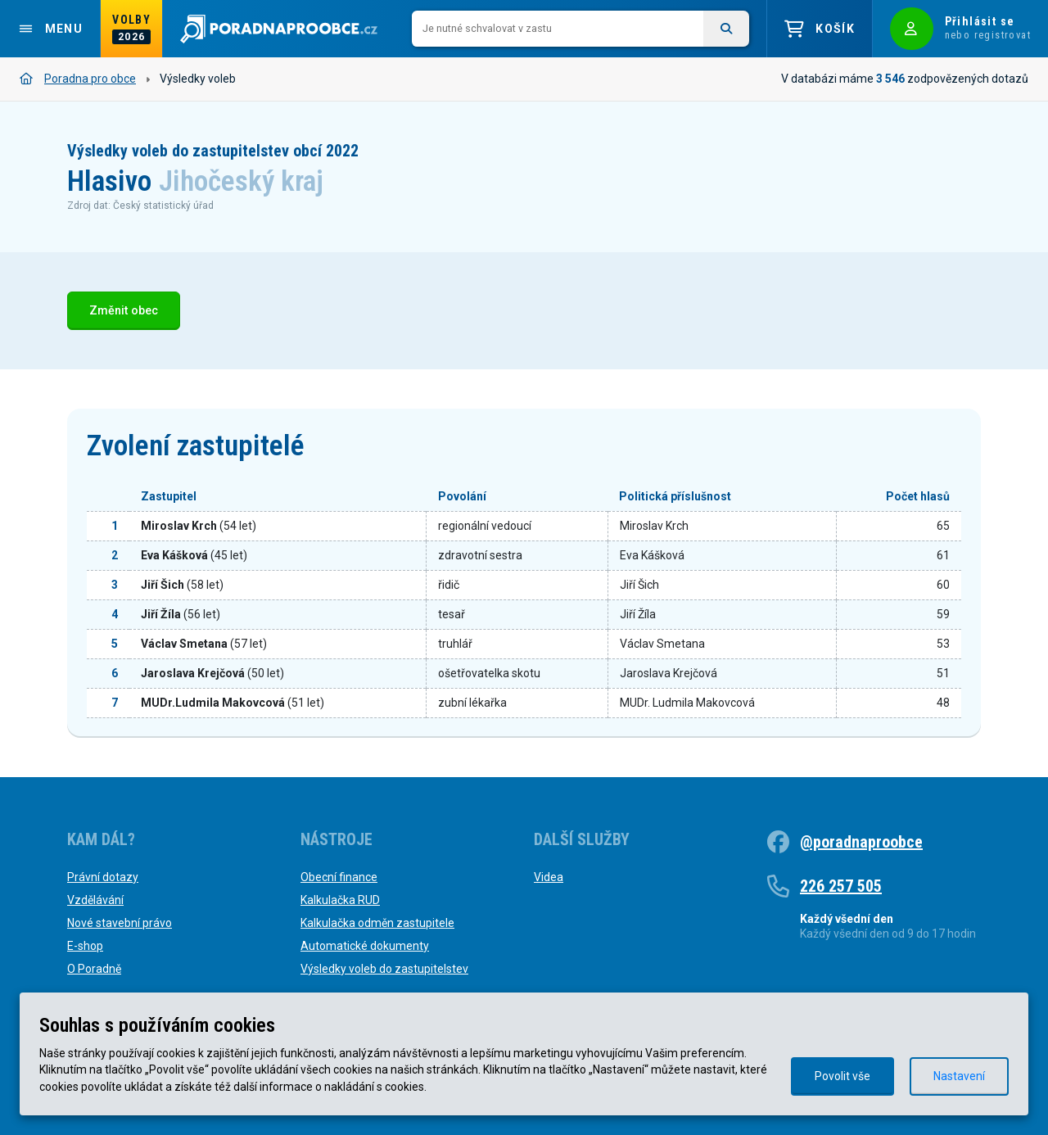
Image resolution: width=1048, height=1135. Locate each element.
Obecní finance (338, 877)
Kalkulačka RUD (340, 900)
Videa (548, 877)
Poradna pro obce (78, 78)
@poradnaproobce (861, 842)
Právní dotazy (102, 877)
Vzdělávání (95, 900)
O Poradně (94, 968)
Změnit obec (123, 311)
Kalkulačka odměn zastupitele (377, 922)
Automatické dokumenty (364, 945)
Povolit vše (842, 1076)
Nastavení (959, 1076)
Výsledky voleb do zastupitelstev (384, 968)
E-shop (85, 945)
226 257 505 (841, 886)
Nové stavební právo (119, 922)
